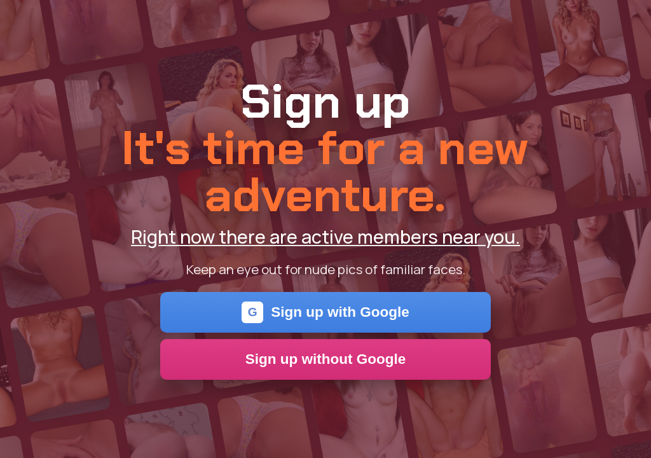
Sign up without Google (325, 359)
